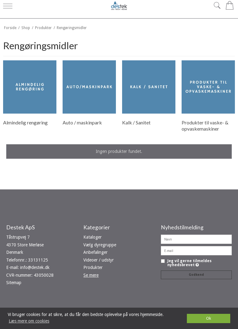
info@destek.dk (35, 267)
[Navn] (196, 238)
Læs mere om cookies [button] (29, 320)
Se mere (91, 275)
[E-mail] (196, 250)
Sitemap (13, 282)
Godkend (196, 275)
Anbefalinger (95, 252)
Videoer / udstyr (98, 260)
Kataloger (92, 237)
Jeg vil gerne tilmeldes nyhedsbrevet (189, 263)
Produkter (93, 267)
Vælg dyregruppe (99, 244)
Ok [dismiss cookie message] (208, 318)
